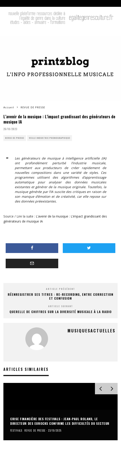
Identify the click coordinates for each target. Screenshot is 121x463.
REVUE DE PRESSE (14, 138)
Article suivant (60, 306)
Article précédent (60, 289)
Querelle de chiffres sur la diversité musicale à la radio (61, 311)
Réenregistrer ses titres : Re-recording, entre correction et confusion (60, 296)
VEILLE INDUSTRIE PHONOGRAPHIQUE (49, 138)
